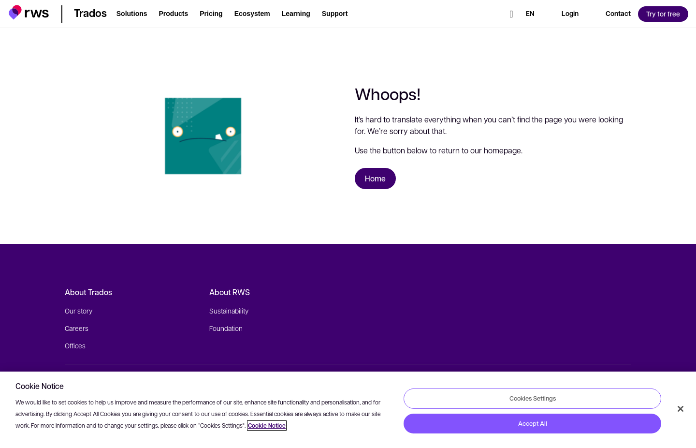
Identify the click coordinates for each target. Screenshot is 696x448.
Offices (75, 345)
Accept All (532, 423)
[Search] (511, 14)
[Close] (680, 408)
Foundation (226, 328)
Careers (76, 328)
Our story (78, 310)
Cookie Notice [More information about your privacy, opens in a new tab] (267, 425)
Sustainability (228, 310)
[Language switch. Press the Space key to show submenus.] (530, 14)
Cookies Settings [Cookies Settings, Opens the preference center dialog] (532, 398)
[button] (29, 12)
